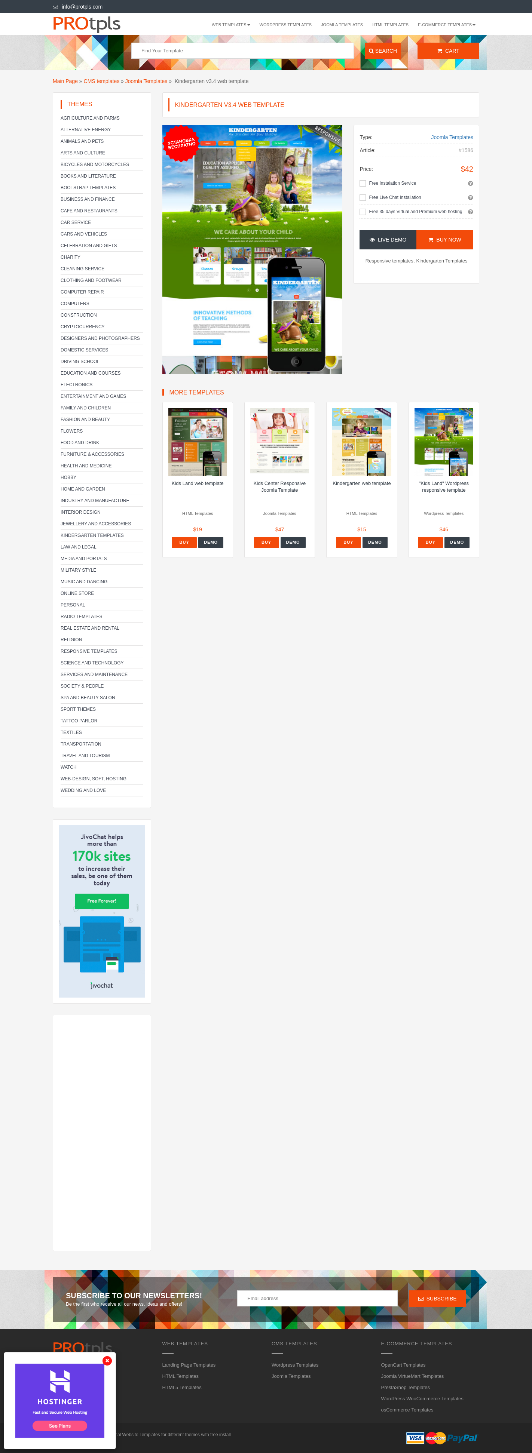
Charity (70, 257)
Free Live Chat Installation (395, 197)
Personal (73, 605)
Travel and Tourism (85, 755)
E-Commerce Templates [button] (447, 24)
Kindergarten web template (362, 483)
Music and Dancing (84, 581)
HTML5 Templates (182, 1387)
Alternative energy (86, 129)
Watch (69, 767)
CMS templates (102, 81)
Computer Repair (82, 292)
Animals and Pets (82, 141)
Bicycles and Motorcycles (95, 164)
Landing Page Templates (189, 1365)
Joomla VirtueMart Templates (412, 1376)
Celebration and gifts (89, 245)
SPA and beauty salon (88, 697)
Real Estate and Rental (90, 628)
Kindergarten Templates (92, 535)
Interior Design (81, 512)
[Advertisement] (102, 1133)
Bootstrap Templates (88, 187)
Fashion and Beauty (85, 419)
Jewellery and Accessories (96, 523)
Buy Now (444, 240)
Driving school (80, 361)
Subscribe (437, 1299)
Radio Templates (82, 616)
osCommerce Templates (407, 1410)
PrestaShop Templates (405, 1387)
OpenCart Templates (403, 1365)
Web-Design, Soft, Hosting (93, 778)
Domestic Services (84, 350)
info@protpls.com (78, 7)
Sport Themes (78, 709)
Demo (211, 542)
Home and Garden (83, 489)
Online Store (77, 593)
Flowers (72, 431)
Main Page (65, 81)
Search (383, 51)
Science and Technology (92, 663)
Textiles (71, 732)
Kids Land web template (198, 483)
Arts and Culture (83, 153)
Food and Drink (80, 442)
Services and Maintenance (94, 674)
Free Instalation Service (392, 183)
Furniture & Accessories (92, 454)
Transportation (81, 744)
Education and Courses (90, 373)
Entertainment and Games (93, 396)
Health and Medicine (86, 466)
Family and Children (86, 408)
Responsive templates (89, 651)
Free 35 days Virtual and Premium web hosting (415, 211)
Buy (184, 542)
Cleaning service (82, 268)
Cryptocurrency (83, 326)
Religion (71, 639)
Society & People (82, 686)
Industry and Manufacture (95, 500)
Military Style (78, 570)
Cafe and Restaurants (89, 211)
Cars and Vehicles (84, 234)
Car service (76, 222)
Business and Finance (88, 199)
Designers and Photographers (100, 338)
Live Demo (388, 240)
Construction (79, 315)
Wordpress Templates (286, 24)
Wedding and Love (83, 790)
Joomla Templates (342, 24)
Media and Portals (84, 558)
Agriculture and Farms (90, 118)
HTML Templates (390, 24)
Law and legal (79, 547)
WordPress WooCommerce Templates (422, 1398)
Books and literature (88, 176)
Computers (75, 303)
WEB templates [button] (231, 24)
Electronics (76, 384)
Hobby (68, 477)
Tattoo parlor (79, 721)
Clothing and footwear (91, 280)
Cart (448, 51)
